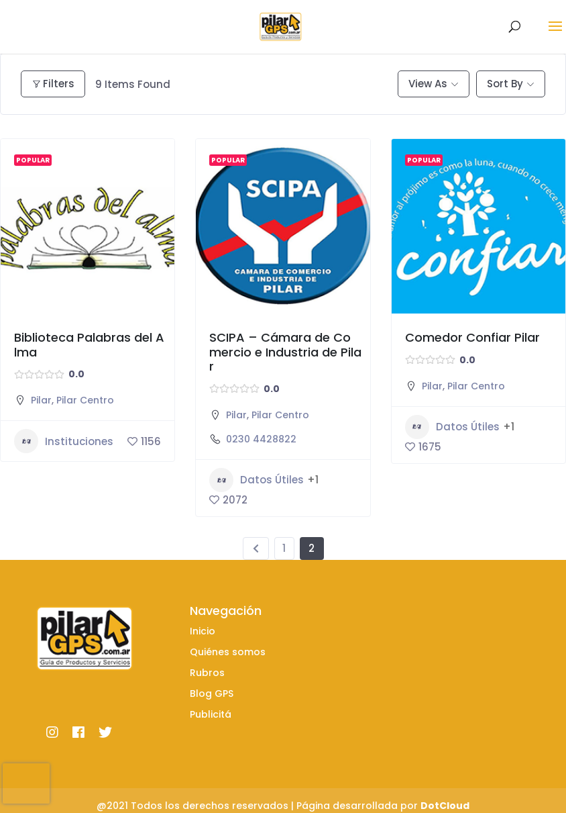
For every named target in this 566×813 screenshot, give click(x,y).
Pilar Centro (85, 400)
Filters (53, 84)
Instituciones (63, 441)
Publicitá (210, 714)
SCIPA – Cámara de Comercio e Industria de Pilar (285, 352)
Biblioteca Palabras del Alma (89, 345)
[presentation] (26, 783)
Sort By (505, 84)
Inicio (202, 631)
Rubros (207, 672)
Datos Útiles (256, 480)
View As (427, 84)
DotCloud (444, 805)
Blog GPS (211, 693)
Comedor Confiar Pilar (472, 337)
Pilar (41, 400)
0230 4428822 (261, 439)
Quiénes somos (228, 652)
